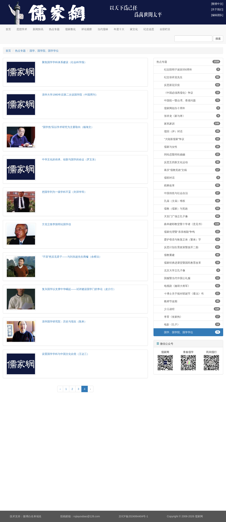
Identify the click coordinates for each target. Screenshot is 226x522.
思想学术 (22, 29)
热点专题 (54, 29)
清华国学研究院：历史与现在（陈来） (64, 321)
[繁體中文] (217, 3)
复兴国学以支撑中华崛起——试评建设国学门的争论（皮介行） (79, 289)
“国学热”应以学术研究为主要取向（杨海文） (68, 127)
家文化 (134, 29)
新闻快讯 (38, 29)
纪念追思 (149, 29)
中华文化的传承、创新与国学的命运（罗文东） (69, 159)
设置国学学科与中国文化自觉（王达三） (65, 353)
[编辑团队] (217, 15)
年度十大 (119, 29)
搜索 (218, 38)
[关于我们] (217, 9)
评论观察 (86, 29)
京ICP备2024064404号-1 (133, 516)
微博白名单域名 (32, 516)
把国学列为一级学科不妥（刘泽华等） (64, 191)
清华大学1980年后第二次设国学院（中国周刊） (70, 94)
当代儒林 (103, 29)
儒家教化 (70, 29)
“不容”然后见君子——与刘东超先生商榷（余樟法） (72, 256)
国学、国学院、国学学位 (44, 50)
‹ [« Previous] (60, 388)
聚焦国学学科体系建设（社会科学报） (64, 62)
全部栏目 (165, 29)
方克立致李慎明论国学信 (56, 224)
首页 (8, 29)
